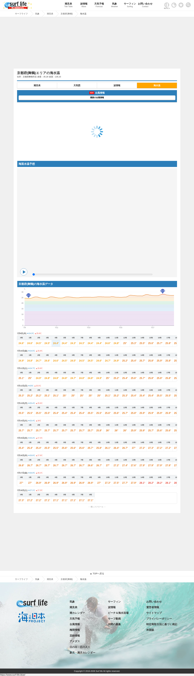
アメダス (75, 641)
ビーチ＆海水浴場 (118, 612)
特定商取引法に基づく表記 (161, 624)
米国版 (150, 629)
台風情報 (75, 624)
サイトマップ (154, 612)
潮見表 (68, 5)
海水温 (157, 85)
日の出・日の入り (80, 647)
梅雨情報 (75, 629)
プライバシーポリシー (159, 618)
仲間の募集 (114, 624)
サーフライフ (21, 579)
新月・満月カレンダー (82, 652)
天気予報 (99, 5)
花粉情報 (75, 635)
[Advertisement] (97, 43)
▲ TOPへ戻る (97, 573)
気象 (114, 5)
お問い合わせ (145, 5)
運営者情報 (152, 607)
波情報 (83, 5)
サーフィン (129, 5)
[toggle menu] (189, 4)
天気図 (77, 85)
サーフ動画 (114, 618)
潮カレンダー (77, 612)
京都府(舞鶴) (67, 579)
